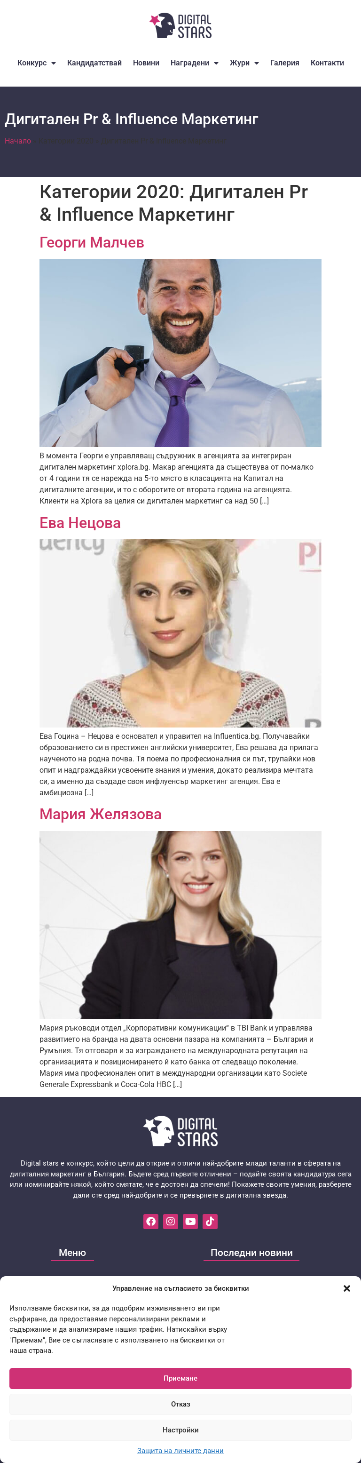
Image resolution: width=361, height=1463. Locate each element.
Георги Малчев (91, 242)
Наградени (195, 63)
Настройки (181, 1430)
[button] (347, 1288)
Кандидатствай (94, 62)
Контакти (327, 62)
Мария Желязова (100, 814)
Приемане (180, 1378)
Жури (244, 63)
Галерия (284, 62)
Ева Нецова (80, 523)
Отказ (180, 1404)
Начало (18, 140)
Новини (146, 62)
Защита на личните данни (180, 1451)
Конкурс (36, 63)
